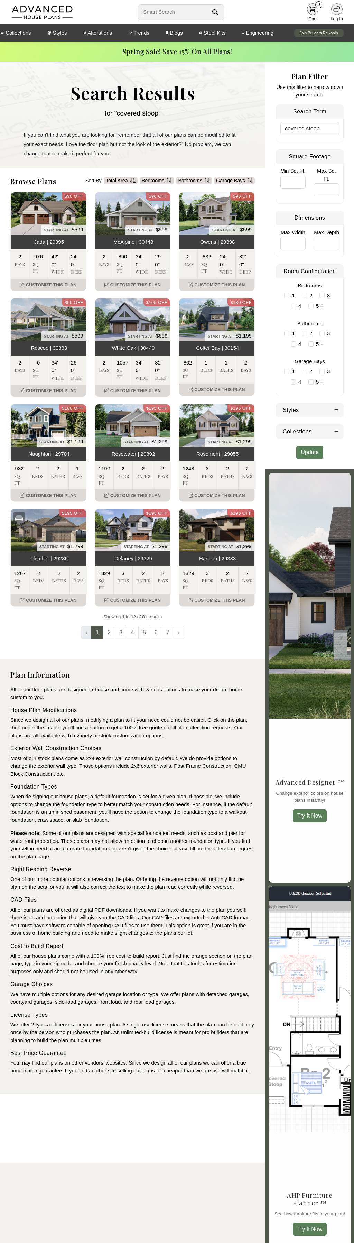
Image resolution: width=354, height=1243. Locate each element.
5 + (319, 306)
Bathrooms (194, 181)
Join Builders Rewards (319, 33)
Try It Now (309, 816)
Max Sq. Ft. (326, 175)
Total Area (121, 181)
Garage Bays (234, 181)
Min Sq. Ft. (293, 171)
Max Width (293, 232)
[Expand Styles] (336, 409)
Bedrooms (157, 181)
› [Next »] (179, 632)
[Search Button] (215, 12)
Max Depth (326, 232)
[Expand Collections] (336, 431)
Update (310, 452)
